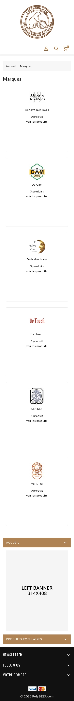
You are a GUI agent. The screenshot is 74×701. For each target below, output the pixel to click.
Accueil (12, 542)
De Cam (37, 184)
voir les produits (37, 121)
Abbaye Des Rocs (37, 109)
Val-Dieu (37, 483)
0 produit (37, 116)
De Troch (37, 334)
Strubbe (37, 409)
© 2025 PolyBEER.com (37, 696)
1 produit (37, 341)
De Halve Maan (37, 259)
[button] (46, 49)
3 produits (37, 191)
